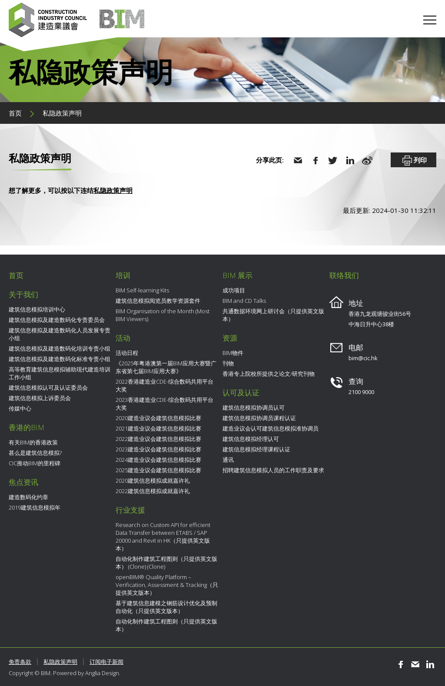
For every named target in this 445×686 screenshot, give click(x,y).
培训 (123, 275)
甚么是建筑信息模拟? (35, 453)
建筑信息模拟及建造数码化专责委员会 (57, 320)
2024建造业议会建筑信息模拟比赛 (158, 460)
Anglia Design (102, 673)
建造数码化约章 (28, 497)
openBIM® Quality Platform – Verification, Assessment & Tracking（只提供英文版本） (167, 585)
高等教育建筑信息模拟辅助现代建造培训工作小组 (59, 373)
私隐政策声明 (62, 113)
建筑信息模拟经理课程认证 (256, 449)
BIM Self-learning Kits (142, 290)
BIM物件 (232, 353)
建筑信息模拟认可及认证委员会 (48, 387)
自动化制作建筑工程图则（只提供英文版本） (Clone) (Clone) (166, 562)
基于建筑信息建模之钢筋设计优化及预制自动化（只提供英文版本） (166, 607)
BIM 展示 (237, 275)
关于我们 (23, 294)
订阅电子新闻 (106, 661)
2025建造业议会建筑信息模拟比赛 (158, 470)
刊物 (228, 363)
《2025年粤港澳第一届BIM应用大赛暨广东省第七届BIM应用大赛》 (166, 367)
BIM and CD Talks (244, 301)
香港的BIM (26, 427)
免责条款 (20, 661)
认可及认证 (240, 393)
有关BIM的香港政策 (33, 442)
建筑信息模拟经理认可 (250, 439)
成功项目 (233, 290)
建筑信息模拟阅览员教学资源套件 (158, 301)
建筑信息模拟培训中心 (37, 309)
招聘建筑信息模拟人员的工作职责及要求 (273, 470)
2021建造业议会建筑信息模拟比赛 (158, 428)
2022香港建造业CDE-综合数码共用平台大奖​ (164, 385)
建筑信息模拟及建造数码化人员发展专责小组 (59, 334)
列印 (414, 160)
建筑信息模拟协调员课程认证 (259, 418)
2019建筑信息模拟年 (34, 507)
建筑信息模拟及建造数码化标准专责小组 (59, 359)
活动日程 (127, 353)
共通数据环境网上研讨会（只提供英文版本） (273, 315)
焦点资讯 (23, 482)
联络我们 (344, 275)
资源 (229, 338)
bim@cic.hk (363, 358)
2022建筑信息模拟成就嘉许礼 (153, 491)
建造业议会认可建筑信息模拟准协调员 (270, 428)
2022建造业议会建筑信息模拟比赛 (158, 439)
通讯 (228, 460)
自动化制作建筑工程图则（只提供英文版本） (166, 625)
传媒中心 (20, 408)
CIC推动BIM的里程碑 (34, 463)
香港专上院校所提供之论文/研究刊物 (268, 374)
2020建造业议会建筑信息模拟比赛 (158, 418)
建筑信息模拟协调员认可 (253, 407)
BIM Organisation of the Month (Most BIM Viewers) (162, 315)
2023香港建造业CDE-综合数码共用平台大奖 (164, 403)
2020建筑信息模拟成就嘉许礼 (153, 480)
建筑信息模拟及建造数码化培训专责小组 (59, 348)
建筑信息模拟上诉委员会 (40, 398)
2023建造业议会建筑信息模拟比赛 (158, 449)
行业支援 (130, 510)
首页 (15, 113)
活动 (123, 338)
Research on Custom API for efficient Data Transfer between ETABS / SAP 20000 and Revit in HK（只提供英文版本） (163, 536)
